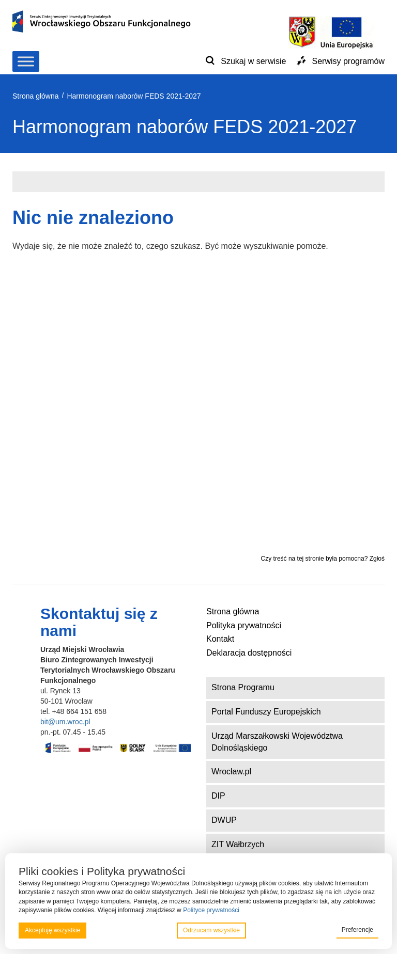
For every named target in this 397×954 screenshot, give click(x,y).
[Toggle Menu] (26, 61)
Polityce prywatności (211, 910)
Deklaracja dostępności (249, 652)
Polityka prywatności (243, 625)
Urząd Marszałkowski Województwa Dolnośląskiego (277, 742)
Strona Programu (242, 687)
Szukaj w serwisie (253, 61)
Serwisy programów (348, 61)
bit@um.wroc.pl (65, 722)
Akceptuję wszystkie (52, 930)
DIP (218, 795)
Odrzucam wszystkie (211, 930)
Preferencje (357, 929)
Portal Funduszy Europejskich (266, 711)
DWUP (224, 820)
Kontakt (220, 638)
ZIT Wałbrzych (237, 844)
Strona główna (232, 611)
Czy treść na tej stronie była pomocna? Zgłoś (323, 558)
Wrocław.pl (231, 771)
